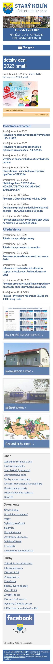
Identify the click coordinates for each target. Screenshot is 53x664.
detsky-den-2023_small (15, 77)
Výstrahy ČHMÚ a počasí (18, 603)
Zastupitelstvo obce (15, 474)
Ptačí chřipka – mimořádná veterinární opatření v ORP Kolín (23, 172)
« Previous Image (14, 110)
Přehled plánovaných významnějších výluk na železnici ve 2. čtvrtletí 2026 (26, 221)
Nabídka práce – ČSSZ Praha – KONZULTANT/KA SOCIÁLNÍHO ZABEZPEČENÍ (21, 186)
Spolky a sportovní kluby (17, 479)
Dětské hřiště (11, 572)
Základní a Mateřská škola (18, 563)
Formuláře (10, 545)
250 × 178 (34, 73)
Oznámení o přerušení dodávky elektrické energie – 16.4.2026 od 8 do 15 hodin (25, 209)
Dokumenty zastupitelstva (18, 550)
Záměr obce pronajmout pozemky (21, 247)
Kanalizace (10, 581)
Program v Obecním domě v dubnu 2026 (24, 198)
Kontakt (8, 496)
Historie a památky (14, 465)
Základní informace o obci (18, 461)
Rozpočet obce (12, 532)
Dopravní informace (15, 599)
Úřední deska (12, 229)
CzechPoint (10, 590)
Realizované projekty (15, 488)
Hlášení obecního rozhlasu (18, 492)
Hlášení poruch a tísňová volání (21, 608)
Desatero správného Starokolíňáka (23, 483)
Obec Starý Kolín (18, 651)
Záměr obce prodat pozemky (18, 238)
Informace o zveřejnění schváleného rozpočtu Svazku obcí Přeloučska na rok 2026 (24, 271)
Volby (7, 518)
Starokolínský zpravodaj (17, 470)
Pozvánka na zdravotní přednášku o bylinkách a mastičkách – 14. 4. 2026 (22, 148)
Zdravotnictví (11, 576)
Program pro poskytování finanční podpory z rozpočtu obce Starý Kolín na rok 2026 (26, 285)
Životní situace (12, 594)
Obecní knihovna (13, 567)
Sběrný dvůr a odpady (16, 585)
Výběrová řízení (12, 541)
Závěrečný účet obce (16, 536)
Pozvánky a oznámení (17, 126)
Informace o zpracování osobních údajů (22, 654)
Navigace (26, 47)
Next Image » (41, 114)
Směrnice (9, 527)
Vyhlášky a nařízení (14, 523)
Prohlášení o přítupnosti (14, 656)
